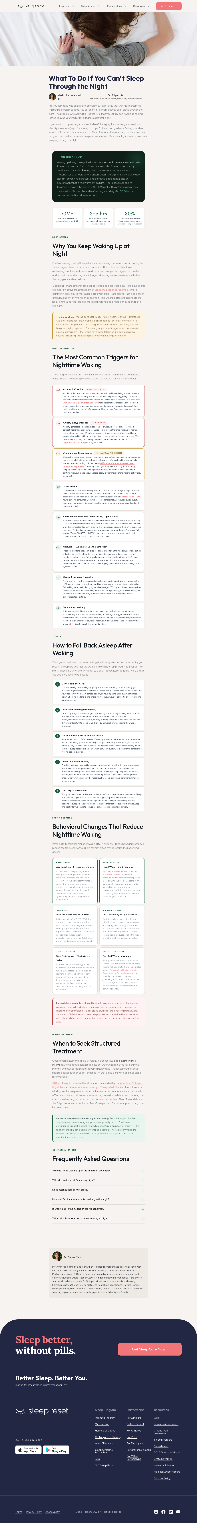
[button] (66, 6)
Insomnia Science (164, 1465)
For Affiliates (134, 1430)
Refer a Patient (135, 1424)
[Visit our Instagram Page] (156, 1511)
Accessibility (52, 1511)
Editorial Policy (162, 1478)
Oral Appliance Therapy (108, 1437)
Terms (18, 1511)
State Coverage (163, 1459)
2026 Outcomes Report (167, 1452)
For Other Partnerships (134, 1457)
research (138, 223)
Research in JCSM (131, 496)
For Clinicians (134, 1417)
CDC (76, 221)
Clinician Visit (102, 1424)
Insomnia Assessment (166, 1424)
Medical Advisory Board (167, 1471)
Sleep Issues (161, 1446)
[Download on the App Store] (28, 1450)
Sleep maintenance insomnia (112, 289)
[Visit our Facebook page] (163, 1511)
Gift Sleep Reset (104, 1465)
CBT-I (123, 191)
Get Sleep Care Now (148, 1349)
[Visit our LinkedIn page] (170, 1511)
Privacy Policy (34, 1511)
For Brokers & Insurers (139, 1449)
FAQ (97, 1459)
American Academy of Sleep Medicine (97, 1087)
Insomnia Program (105, 1417)
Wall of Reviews (104, 1443)
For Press (132, 1437)
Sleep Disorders (163, 1439)
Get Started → (169, 6)
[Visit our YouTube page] (178, 1511)
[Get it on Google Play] (56, 1450)
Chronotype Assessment (161, 1432)
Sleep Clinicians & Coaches (104, 1451)
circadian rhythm (111, 874)
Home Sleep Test (105, 1430)
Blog (156, 1417)
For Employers (135, 1443)
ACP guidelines (99, 1133)
